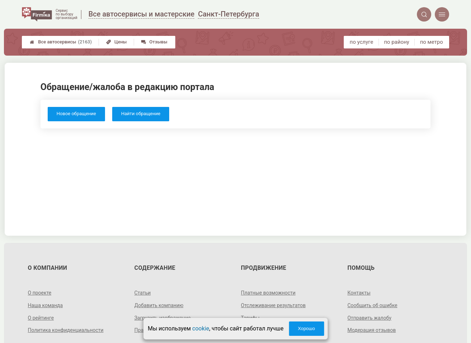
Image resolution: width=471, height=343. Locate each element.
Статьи (142, 293)
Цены (116, 41)
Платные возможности (268, 293)
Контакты (358, 293)
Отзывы (154, 41)
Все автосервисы (61, 42)
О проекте (40, 293)
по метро (431, 42)
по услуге (362, 42)
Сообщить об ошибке (372, 305)
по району (396, 42)
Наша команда (45, 305)
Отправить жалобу (369, 318)
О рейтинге (41, 318)
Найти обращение (140, 113)
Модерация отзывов (371, 330)
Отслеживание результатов (273, 305)
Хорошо (306, 328)
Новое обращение (76, 113)
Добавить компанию (159, 305)
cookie (200, 328)
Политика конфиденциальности (66, 330)
